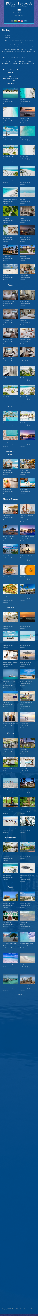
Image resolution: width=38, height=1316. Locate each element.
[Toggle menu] (19, 9)
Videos (7, 37)
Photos (7, 35)
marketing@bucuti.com (19, 18)
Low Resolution (6, 101)
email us (27, 45)
